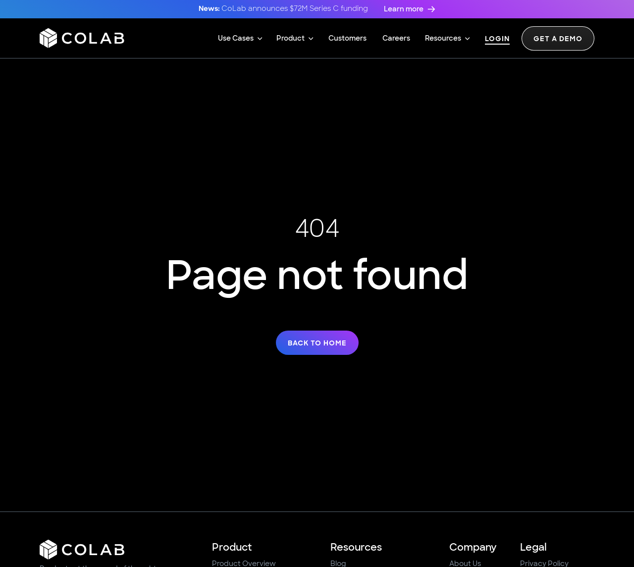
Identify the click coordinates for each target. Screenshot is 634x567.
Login (497, 39)
